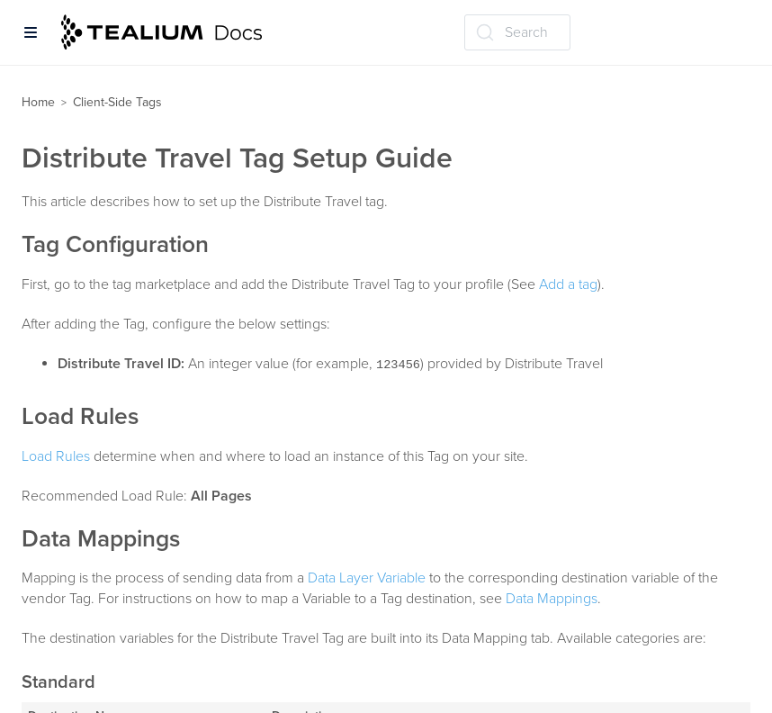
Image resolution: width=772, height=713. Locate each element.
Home (38, 102)
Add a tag (568, 284)
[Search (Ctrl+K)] (517, 32)
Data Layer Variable (367, 578)
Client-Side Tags (117, 102)
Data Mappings (551, 599)
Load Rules (56, 456)
